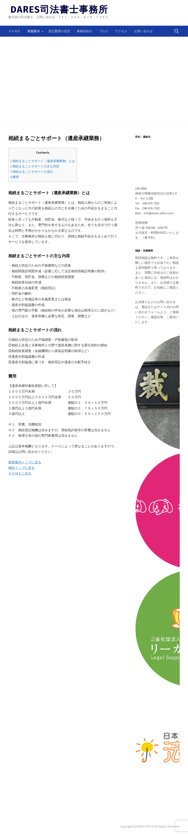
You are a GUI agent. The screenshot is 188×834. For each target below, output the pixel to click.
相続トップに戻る (21, 468)
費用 (14, 177)
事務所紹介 (84, 31)
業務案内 (33, 31)
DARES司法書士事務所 (59, 9)
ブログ (103, 31)
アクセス (121, 31)
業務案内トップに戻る (24, 462)
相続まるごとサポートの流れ (31, 172)
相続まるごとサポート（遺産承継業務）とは (42, 161)
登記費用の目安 (59, 31)
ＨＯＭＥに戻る (19, 473)
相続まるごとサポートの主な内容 (34, 166)
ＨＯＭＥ (14, 31)
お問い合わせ (143, 31)
